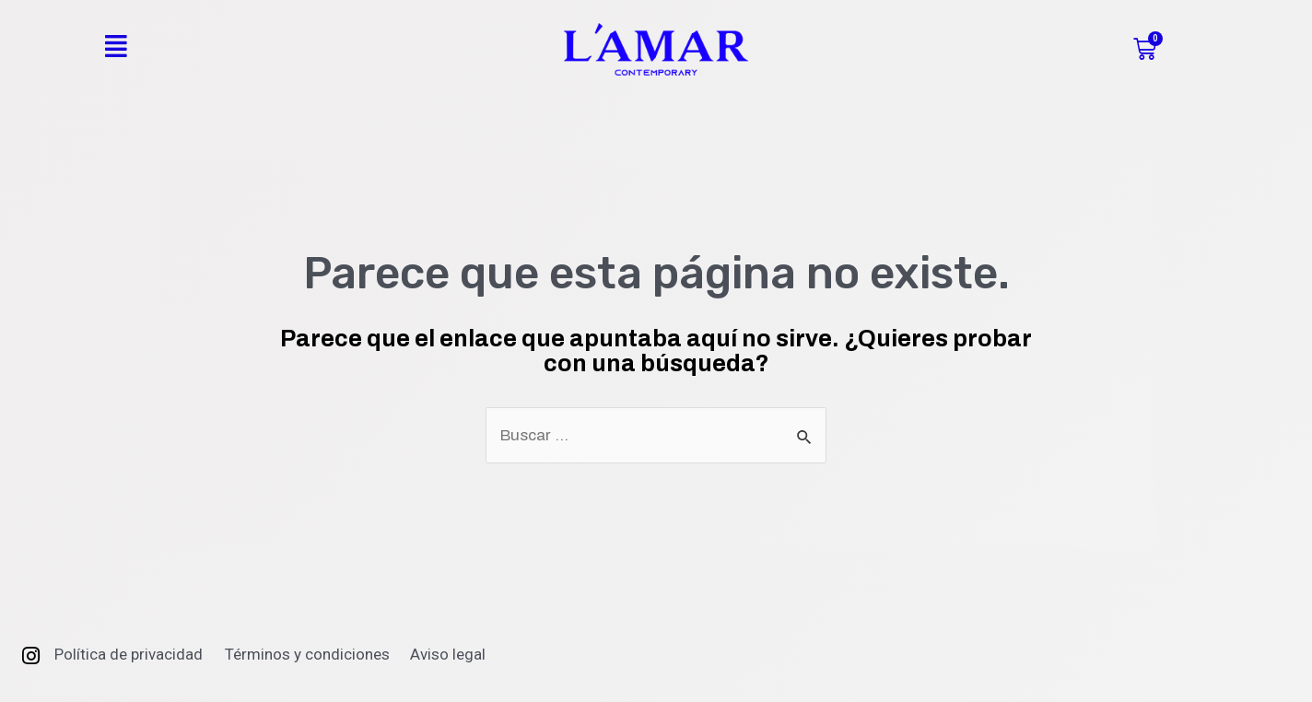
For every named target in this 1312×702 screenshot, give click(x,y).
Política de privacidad (128, 654)
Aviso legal (448, 654)
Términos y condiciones (307, 654)
